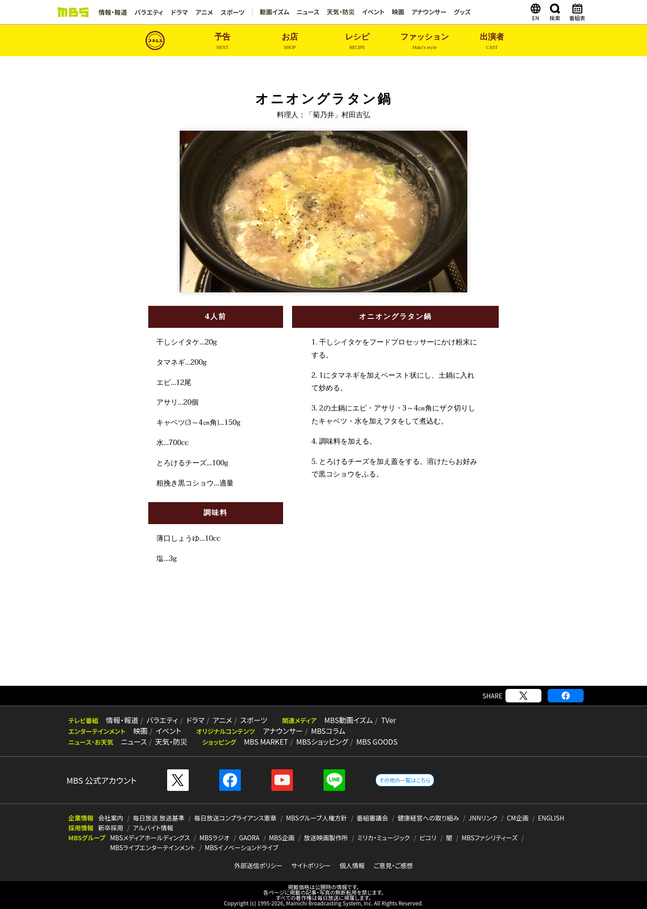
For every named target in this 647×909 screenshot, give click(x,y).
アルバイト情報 (153, 827)
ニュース (306, 12)
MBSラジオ (214, 837)
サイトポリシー (311, 865)
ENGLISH (551, 817)
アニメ (203, 12)
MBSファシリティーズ (489, 837)
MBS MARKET (263, 742)
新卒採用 (111, 827)
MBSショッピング (319, 742)
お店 (290, 41)
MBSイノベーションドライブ (241, 847)
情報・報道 (112, 12)
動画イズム (272, 12)
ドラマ (178, 12)
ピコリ (427, 837)
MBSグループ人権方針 (316, 817)
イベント (371, 12)
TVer (382, 720)
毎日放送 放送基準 (159, 817)
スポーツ (231, 12)
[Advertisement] (323, 656)
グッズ (461, 12)
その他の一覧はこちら (404, 780)
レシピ (357, 41)
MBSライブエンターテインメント (152, 847)
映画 (396, 12)
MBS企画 (282, 837)
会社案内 (111, 817)
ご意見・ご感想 (393, 865)
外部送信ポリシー (258, 865)
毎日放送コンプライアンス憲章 (235, 817)
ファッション (424, 41)
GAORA (249, 837)
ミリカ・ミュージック (383, 837)
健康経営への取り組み (428, 817)
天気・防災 (339, 12)
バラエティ (148, 12)
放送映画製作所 (326, 837)
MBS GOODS (373, 742)
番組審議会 (372, 817)
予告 (222, 41)
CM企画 (517, 817)
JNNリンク (483, 817)
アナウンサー (428, 12)
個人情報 (352, 865)
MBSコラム (325, 731)
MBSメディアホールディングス (150, 837)
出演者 (492, 41)
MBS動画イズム (343, 720)
